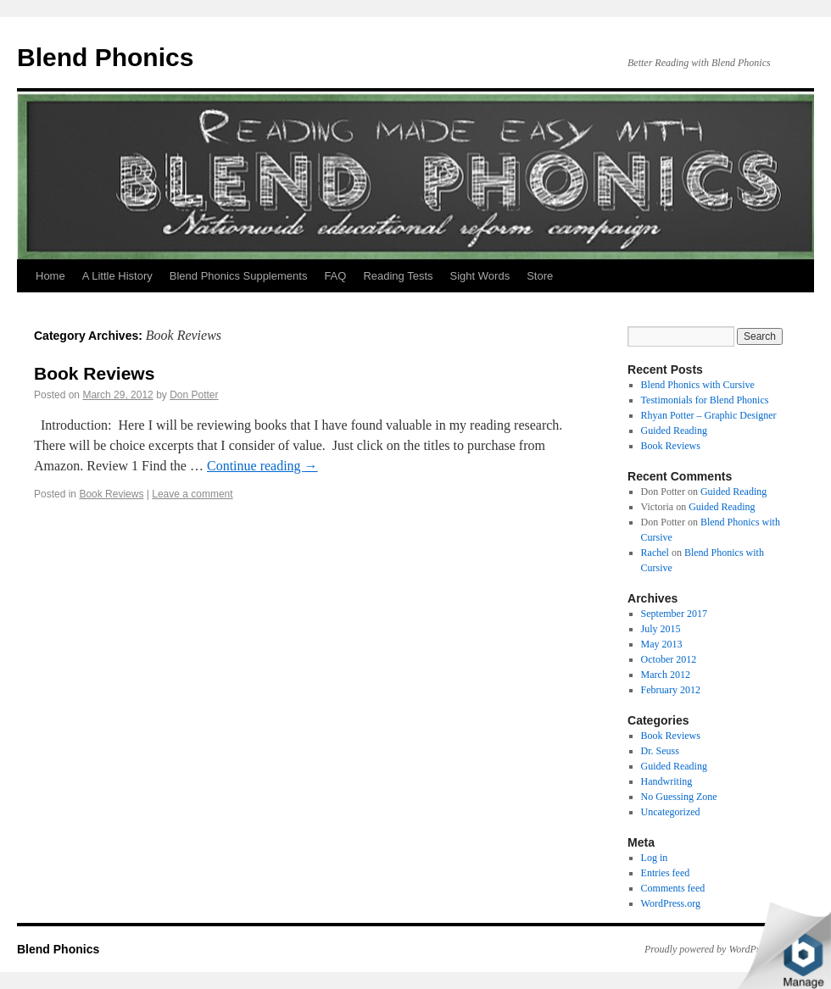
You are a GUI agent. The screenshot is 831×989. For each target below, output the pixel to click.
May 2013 (662, 644)
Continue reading (262, 465)
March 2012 (665, 675)
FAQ (335, 275)
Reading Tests (397, 275)
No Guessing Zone (679, 797)
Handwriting (667, 781)
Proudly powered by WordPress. (709, 949)
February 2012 (670, 690)
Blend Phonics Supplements (239, 275)
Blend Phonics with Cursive (698, 385)
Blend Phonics (105, 57)
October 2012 (669, 659)
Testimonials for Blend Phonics (705, 400)
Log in (654, 858)
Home (50, 275)
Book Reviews (94, 373)
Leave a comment (192, 494)
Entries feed (665, 873)
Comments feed (673, 888)
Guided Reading (674, 430)
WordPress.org (670, 903)
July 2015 (661, 629)
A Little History (117, 275)
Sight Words (480, 275)
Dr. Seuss (660, 751)
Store (540, 275)
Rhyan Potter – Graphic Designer (709, 415)
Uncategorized (670, 812)
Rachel (655, 552)
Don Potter (194, 395)
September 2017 (674, 614)
